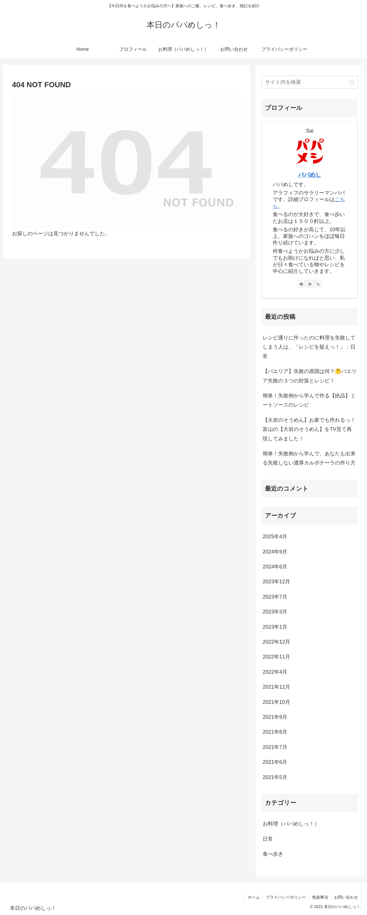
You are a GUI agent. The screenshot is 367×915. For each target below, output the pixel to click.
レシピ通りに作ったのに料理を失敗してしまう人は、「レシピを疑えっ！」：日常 (309, 347)
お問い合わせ (346, 897)
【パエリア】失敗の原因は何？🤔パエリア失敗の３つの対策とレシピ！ (310, 375)
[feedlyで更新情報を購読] (309, 283)
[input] (309, 82)
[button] (352, 82)
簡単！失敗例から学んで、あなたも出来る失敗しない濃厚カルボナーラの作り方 (309, 458)
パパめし (309, 175)
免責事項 (320, 897)
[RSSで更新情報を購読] (318, 283)
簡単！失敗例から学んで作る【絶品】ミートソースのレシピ (309, 400)
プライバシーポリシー (286, 897)
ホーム (254, 897)
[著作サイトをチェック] (301, 283)
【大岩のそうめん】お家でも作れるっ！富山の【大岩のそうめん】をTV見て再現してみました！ (309, 429)
